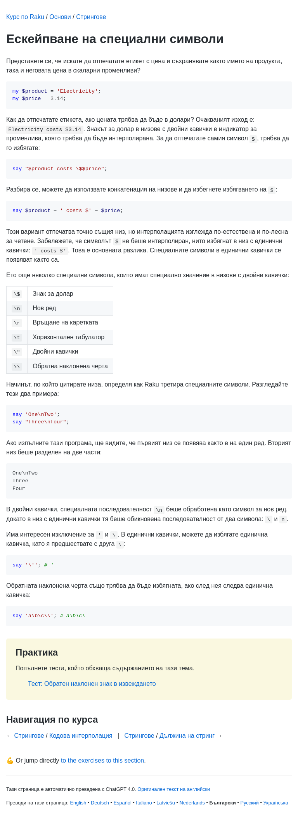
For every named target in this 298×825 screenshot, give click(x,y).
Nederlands (191, 803)
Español (123, 803)
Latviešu (165, 803)
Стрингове (91, 17)
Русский (249, 803)
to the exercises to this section (102, 760)
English (78, 803)
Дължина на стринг (187, 735)
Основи (60, 17)
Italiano (144, 803)
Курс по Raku (25, 17)
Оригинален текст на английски (173, 789)
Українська (275, 803)
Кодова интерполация (81, 735)
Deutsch (100, 803)
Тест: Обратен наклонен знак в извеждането (92, 683)
